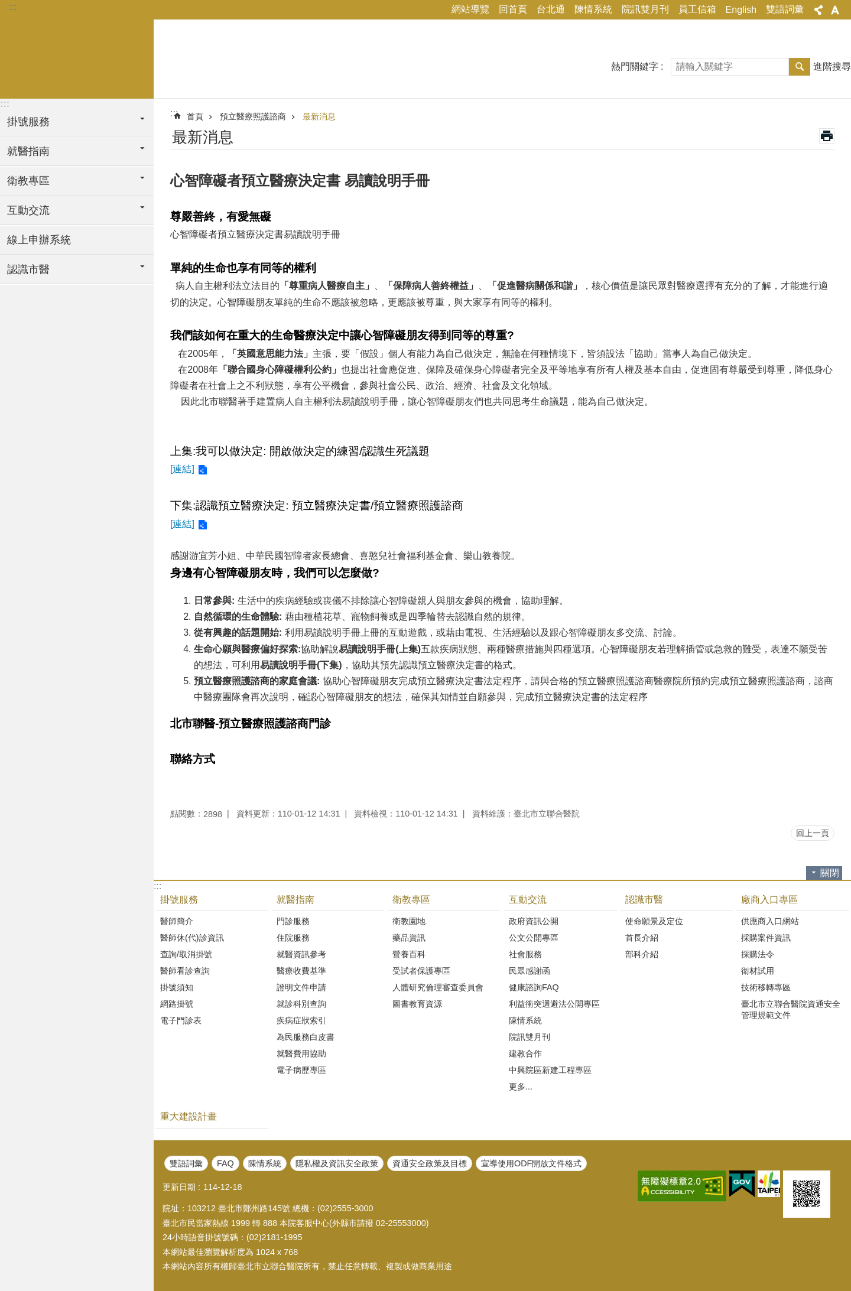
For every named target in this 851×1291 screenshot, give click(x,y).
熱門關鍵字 (634, 66)
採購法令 (757, 954)
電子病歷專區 (301, 1070)
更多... (520, 1086)
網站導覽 (470, 9)
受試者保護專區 (421, 970)
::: (13, 7)
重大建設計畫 (188, 1116)
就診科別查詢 (301, 1004)
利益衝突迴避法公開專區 (554, 1004)
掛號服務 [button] (28, 122)
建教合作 (525, 1053)
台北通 (551, 9)
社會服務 (525, 954)
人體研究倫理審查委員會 (437, 987)
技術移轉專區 (766, 987)
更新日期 (179, 1187)
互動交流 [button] (28, 210)
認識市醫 (644, 900)
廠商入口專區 (769, 900)
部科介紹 (641, 954)
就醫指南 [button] (28, 151)
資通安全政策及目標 (429, 1163)
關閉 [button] (829, 873)
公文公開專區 (533, 937)
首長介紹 (641, 937)
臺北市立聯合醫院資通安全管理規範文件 (790, 1009)
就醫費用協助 (301, 1053)
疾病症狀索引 (301, 1020)
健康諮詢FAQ (534, 987)
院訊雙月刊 (645, 9)
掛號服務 (179, 900)
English (741, 10)
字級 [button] (835, 10)
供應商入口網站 (770, 921)
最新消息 (319, 116)
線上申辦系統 (39, 240)
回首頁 (513, 9)
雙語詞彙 (785, 9)
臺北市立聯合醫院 (77, 57)
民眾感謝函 (529, 970)
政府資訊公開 (533, 921)
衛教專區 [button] (28, 181)
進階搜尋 (832, 66)
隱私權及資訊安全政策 (336, 1163)
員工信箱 (697, 9)
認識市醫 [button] (28, 269)
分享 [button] (818, 10)
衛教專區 (411, 900)
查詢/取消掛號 (186, 954)
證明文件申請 (301, 987)
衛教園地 (409, 921)
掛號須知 (176, 987)
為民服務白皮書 (305, 1037)
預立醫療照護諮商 (253, 116)
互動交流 (528, 900)
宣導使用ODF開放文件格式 (531, 1163)
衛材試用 (757, 970)
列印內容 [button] (826, 136)
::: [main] (174, 113)
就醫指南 (295, 900)
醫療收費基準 (301, 970)
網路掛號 (176, 1004)
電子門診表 (181, 1020)
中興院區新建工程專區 (550, 1070)
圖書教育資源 (417, 1004)
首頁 (195, 116)
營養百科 (409, 954)
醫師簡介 (176, 921)
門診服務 (293, 921)
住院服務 (293, 937)
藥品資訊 (409, 937)
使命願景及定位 (654, 921)
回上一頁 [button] (812, 833)
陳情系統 (593, 9)
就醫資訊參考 (301, 954)
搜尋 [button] (799, 67)
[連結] (182, 469)
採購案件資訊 (766, 937)
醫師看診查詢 (185, 970)
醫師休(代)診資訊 (192, 937)
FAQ (225, 1163)
